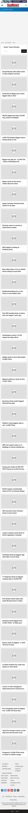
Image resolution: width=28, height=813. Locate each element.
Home (2, 42)
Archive (12, 780)
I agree (17, 811)
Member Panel (14, 775)
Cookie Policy (21, 796)
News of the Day (14, 778)
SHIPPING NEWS (6, 769)
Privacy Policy (13, 800)
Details (12, 811)
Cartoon (12, 785)
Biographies (4, 782)
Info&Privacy (8, 796)
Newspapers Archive (15, 782)
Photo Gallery (4, 775)
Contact (15, 796)
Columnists (4, 780)
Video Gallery (4, 778)
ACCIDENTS (5, 764)
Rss (3, 796)
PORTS (17, 764)
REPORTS (4, 766)
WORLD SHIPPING (7, 773)
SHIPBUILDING (19, 766)
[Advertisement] (14, 27)
